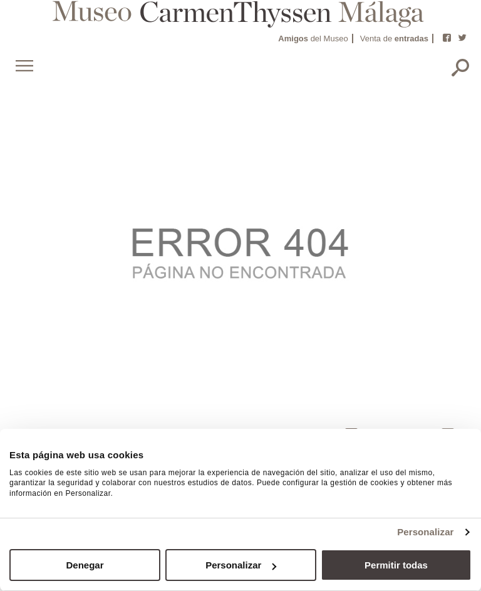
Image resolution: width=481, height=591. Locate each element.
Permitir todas (396, 565)
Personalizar (425, 532)
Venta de (394, 38)
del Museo (313, 38)
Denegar (84, 565)
